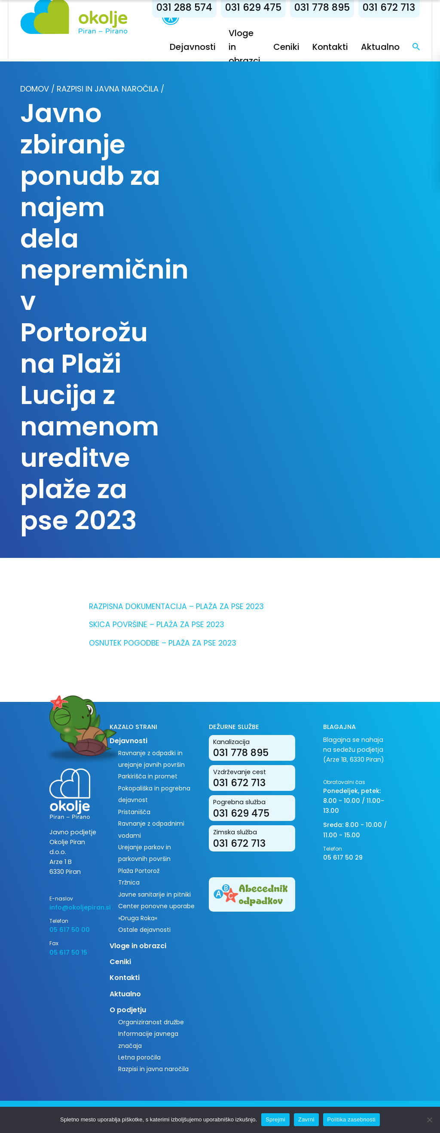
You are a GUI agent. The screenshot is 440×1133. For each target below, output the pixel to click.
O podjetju (128, 1010)
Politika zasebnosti (351, 1119)
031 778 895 (322, 7)
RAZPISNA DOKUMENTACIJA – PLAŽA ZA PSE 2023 (176, 606)
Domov (34, 88)
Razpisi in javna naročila (108, 88)
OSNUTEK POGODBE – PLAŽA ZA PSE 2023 (162, 643)
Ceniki (286, 47)
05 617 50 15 (68, 952)
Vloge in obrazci (138, 946)
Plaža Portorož (138, 871)
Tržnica (129, 882)
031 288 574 (184, 7)
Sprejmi (275, 1119)
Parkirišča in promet (147, 776)
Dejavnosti (193, 47)
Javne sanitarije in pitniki (154, 894)
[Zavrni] (429, 1119)
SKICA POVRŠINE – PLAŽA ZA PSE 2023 (156, 624)
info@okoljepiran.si (73, 907)
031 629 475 (253, 7)
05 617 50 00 (69, 929)
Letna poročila (139, 1057)
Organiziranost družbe (151, 1022)
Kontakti (330, 47)
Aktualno (380, 47)
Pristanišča (134, 812)
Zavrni (306, 1119)
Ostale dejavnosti (144, 929)
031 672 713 (389, 7)
